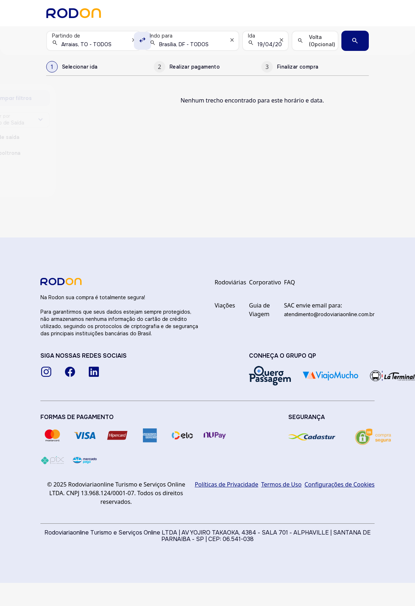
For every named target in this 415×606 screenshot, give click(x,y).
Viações (225, 305)
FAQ (289, 282)
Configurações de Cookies (340, 484)
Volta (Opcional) (322, 40)
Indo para (161, 35)
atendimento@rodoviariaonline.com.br (329, 314)
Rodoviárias (230, 282)
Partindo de (66, 35)
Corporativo (265, 282)
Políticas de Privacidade (226, 484)
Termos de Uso (281, 484)
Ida (251, 35)
